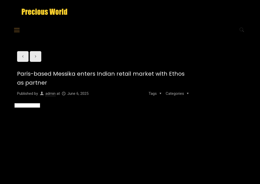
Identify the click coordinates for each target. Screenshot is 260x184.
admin (50, 93)
